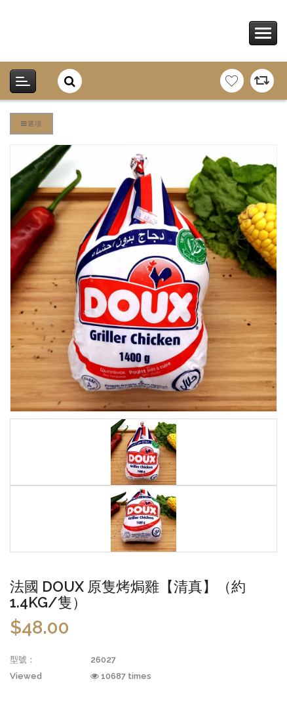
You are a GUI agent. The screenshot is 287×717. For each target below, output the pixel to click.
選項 (31, 123)
